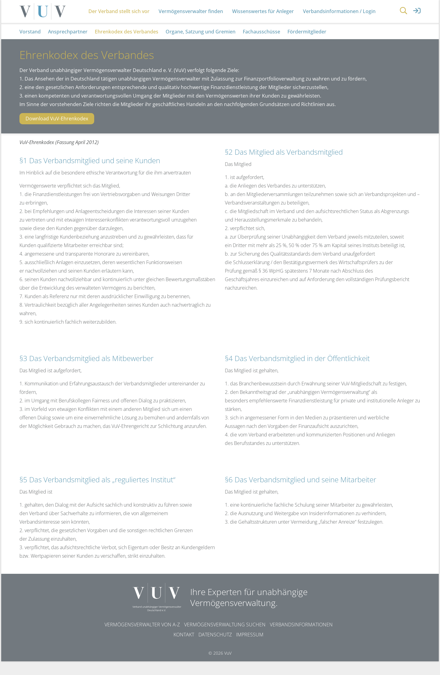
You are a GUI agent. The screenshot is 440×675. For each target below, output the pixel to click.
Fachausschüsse (261, 45)
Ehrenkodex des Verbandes (126, 45)
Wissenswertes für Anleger (266, 18)
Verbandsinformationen (301, 638)
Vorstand (30, 45)
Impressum (249, 648)
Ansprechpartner (68, 45)
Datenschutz (215, 648)
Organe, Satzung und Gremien (200, 45)
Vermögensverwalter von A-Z (142, 638)
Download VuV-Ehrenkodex (57, 132)
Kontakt (184, 648)
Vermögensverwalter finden (193, 18)
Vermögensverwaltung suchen (225, 638)
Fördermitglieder (306, 45)
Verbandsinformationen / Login (342, 18)
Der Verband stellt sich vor (121, 18)
